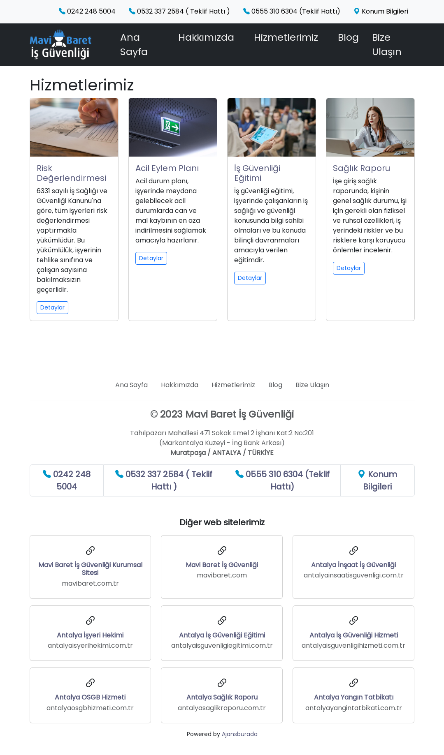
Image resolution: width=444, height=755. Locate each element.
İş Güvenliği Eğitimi (257, 173)
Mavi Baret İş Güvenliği (222, 565)
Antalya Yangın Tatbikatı (353, 697)
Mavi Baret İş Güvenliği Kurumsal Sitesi (90, 568)
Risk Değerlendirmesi (71, 173)
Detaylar (52, 307)
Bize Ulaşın (387, 44)
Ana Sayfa (134, 44)
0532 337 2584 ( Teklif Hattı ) (179, 11)
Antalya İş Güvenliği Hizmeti (353, 635)
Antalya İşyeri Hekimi (90, 635)
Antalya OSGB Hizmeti (90, 697)
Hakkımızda (206, 37)
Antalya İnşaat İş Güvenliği (353, 565)
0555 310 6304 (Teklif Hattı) (291, 11)
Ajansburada (240, 734)
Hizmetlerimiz (286, 37)
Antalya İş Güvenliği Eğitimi (222, 635)
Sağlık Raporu (361, 168)
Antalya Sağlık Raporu (222, 697)
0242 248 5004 (87, 11)
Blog (348, 37)
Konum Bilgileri (380, 11)
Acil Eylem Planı (167, 168)
